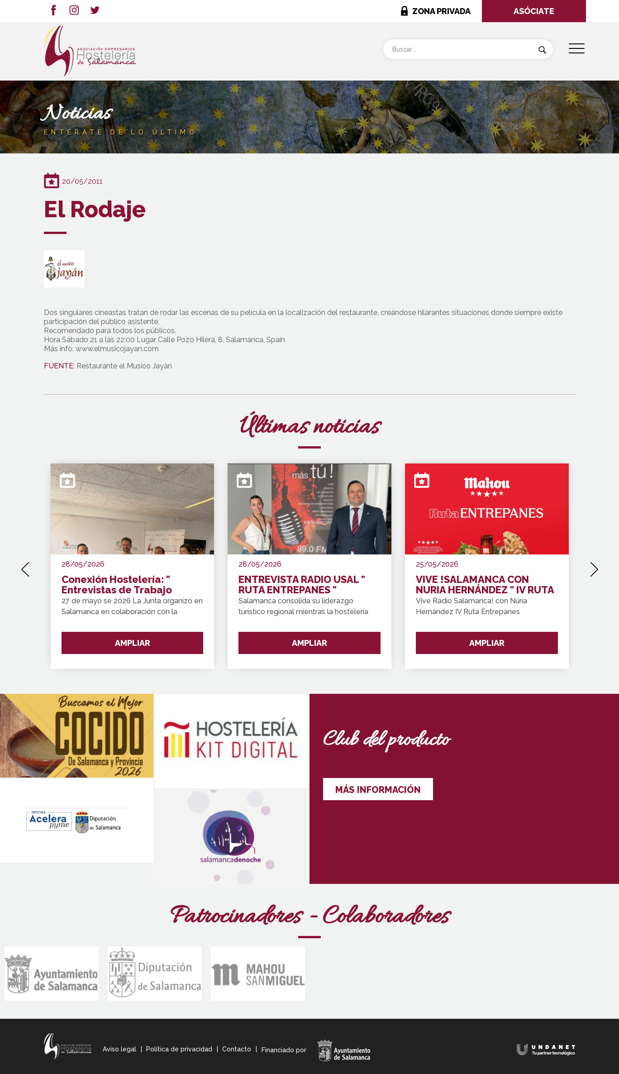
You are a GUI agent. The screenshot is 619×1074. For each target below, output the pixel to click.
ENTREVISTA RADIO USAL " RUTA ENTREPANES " (301, 585)
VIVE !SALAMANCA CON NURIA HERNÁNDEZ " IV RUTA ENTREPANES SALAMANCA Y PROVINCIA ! (485, 585)
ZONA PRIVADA (441, 11)
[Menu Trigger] (576, 48)
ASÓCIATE (534, 11)
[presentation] (25, 566)
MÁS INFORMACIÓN (378, 789)
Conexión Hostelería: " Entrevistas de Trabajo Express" (117, 585)
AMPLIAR (132, 643)
